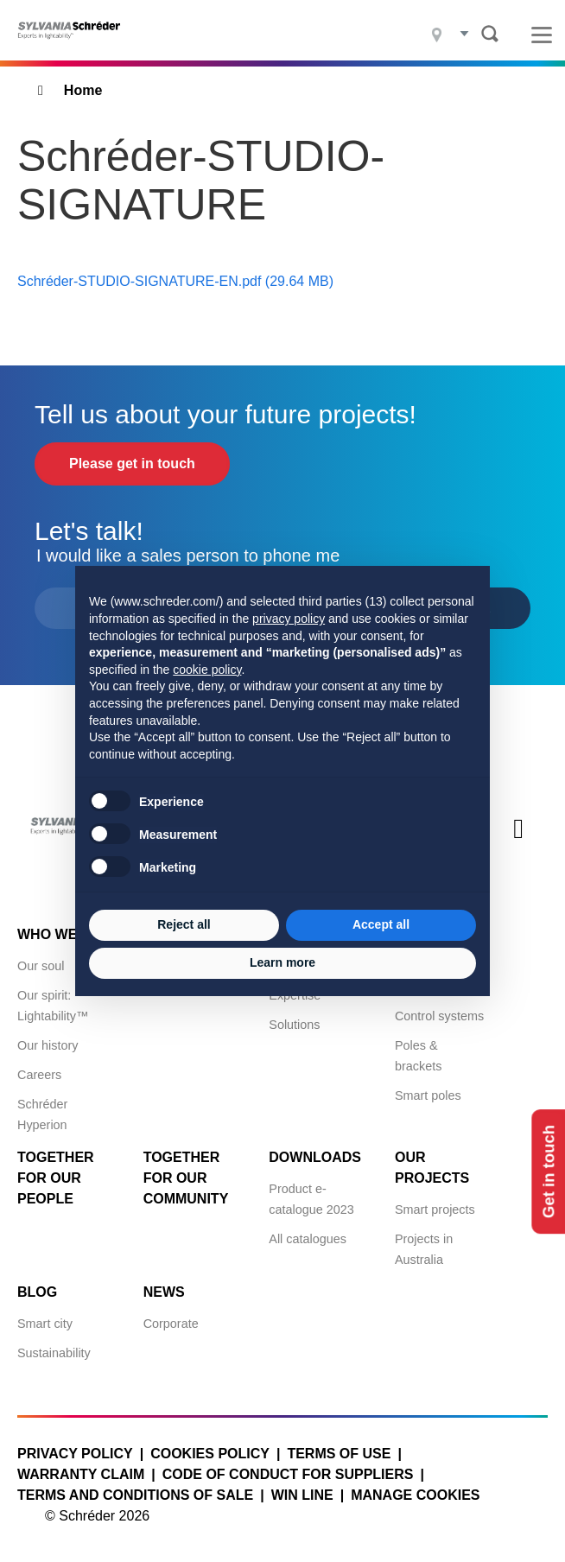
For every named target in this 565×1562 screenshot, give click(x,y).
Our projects (432, 1167)
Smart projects (435, 1209)
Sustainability (54, 1353)
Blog (37, 1292)
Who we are (63, 934)
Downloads (315, 1157)
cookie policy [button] (207, 669)
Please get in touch (132, 463)
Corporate (171, 1323)
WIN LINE (302, 1495)
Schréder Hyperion (42, 1114)
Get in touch (545, 1171)
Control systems (439, 1016)
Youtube (518, 843)
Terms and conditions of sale (135, 1495)
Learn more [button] (282, 962)
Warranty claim (80, 1474)
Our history (47, 1045)
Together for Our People (55, 1178)
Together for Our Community (186, 1178)
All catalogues (307, 1239)
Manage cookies (415, 1495)
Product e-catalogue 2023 (311, 1199)
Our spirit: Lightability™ (52, 1005)
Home (83, 90)
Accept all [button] (380, 924)
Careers (39, 1075)
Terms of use (338, 1453)
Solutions (294, 1025)
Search (489, 33)
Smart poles (428, 1095)
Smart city (45, 1323)
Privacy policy (75, 1453)
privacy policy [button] (288, 618)
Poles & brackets (418, 1055)
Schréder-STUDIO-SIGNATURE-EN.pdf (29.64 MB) (175, 281)
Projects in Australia (424, 1249)
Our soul (40, 966)
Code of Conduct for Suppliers (288, 1474)
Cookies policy (210, 1453)
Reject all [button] (183, 924)
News (164, 1292)
